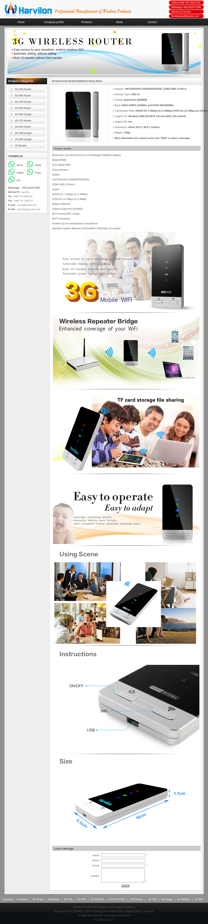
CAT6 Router (136, 899)
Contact (152, 22)
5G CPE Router (23, 89)
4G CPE (152, 899)
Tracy (38, 172)
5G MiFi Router (23, 95)
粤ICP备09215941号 (104, 920)
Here (164, 138)
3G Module (21, 145)
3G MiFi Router (23, 126)
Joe (18, 180)
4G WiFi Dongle (23, 114)
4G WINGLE (183, 899)
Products (86, 22)
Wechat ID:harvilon (181, 11)
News (119, 22)
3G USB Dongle (23, 133)
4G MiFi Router (23, 108)
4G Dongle (167, 899)
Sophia (20, 172)
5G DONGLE (97, 899)
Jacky (38, 165)
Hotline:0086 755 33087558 (185, 2)
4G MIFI (199, 899)
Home (21, 22)
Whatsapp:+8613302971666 (186, 7)
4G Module (53, 899)
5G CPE (68, 899)
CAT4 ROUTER (117, 899)
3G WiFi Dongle (23, 139)
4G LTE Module (23, 120)
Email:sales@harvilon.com (185, 16)
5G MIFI (82, 899)
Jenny (20, 165)
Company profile (54, 22)
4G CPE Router (23, 101)
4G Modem (22, 899)
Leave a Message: (64, 848)
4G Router (38, 899)
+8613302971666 (31, 187)
